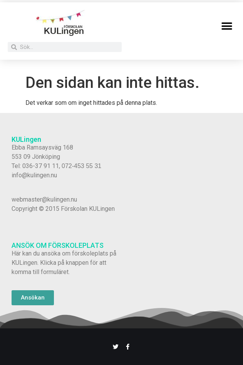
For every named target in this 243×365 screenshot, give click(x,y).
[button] (226, 26)
